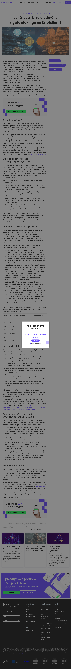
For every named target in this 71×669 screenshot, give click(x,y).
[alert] (35, 334)
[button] (35, 343)
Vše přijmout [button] (36, 340)
